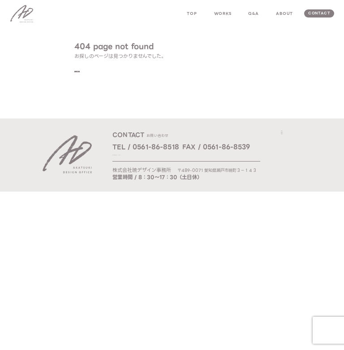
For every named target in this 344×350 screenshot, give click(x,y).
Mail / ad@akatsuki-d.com (144, 158)
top (192, 13)
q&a (253, 13)
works (223, 13)
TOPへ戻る (98, 72)
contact (319, 13)
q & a (288, 157)
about (284, 13)
